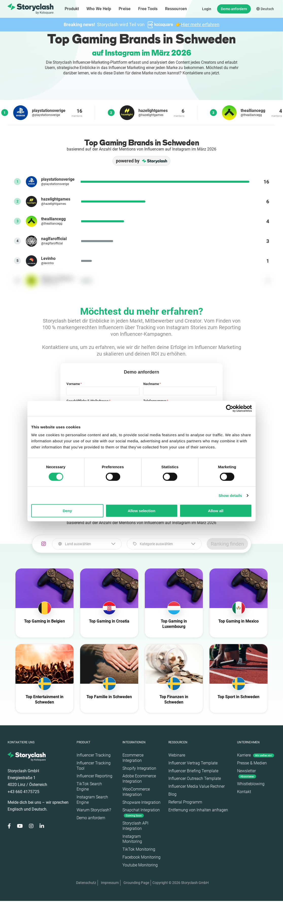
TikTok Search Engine (89, 786)
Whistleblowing (250, 783)
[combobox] (87, 543)
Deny (67, 511)
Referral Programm (185, 802)
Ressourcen (176, 8)
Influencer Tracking (94, 755)
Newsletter (246, 773)
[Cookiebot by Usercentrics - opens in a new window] (229, 408)
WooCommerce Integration (136, 792)
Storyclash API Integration (135, 826)
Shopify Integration (139, 768)
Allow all (215, 511)
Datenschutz (86, 883)
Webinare (176, 755)
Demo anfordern (234, 9)
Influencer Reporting (94, 776)
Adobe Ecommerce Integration (139, 779)
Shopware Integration (141, 802)
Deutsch (265, 9)
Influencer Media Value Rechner (196, 786)
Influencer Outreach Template (194, 778)
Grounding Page (136, 883)
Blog (172, 794)
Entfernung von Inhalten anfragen (198, 810)
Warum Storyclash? (94, 810)
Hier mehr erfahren (200, 24)
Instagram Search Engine (92, 800)
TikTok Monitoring (138, 849)
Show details (230, 495)
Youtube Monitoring (140, 865)
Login (206, 9)
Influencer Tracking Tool (94, 766)
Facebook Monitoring (141, 857)
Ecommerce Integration (133, 758)
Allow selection (141, 511)
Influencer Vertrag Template (193, 763)
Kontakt (244, 791)
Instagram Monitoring (132, 839)
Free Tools (147, 8)
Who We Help (98, 8)
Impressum (110, 883)
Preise (125, 8)
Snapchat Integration (141, 812)
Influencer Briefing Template (193, 770)
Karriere (255, 755)
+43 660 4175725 (23, 791)
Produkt (72, 8)
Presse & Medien (252, 763)
